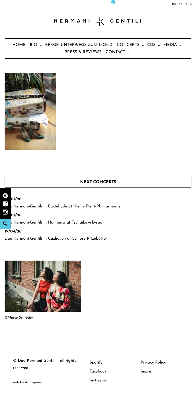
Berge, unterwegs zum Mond (79, 45)
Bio (33, 45)
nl (191, 4)
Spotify (96, 362)
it (186, 4)
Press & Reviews (83, 52)
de (180, 4)
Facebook (98, 371)
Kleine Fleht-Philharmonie (97, 206)
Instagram (99, 380)
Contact (115, 52)
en (174, 4)
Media (170, 45)
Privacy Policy (153, 362)
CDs (151, 45)
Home (19, 45)
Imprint (147, 371)
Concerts (128, 45)
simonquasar (34, 382)
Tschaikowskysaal (87, 222)
